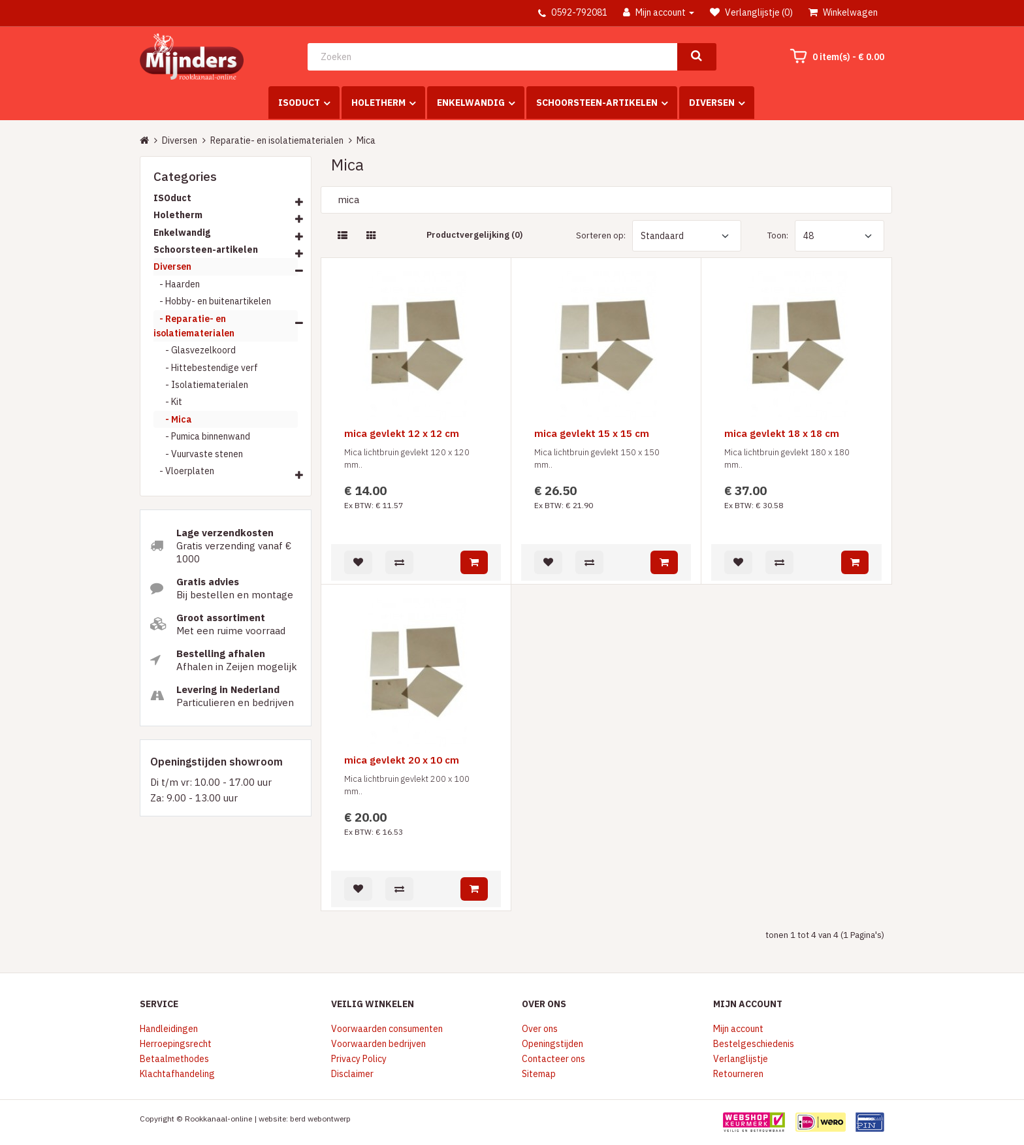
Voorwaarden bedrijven (378, 1044)
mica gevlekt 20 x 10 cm (401, 760)
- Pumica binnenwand (201, 436)
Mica (366, 140)
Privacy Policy (359, 1059)
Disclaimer (352, 1074)
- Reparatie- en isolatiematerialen (193, 326)
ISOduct (299, 102)
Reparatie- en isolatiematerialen (277, 140)
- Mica (172, 419)
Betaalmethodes (174, 1059)
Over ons (540, 1029)
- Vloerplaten (183, 471)
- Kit (167, 402)
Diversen (712, 102)
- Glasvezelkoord (194, 350)
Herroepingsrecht (176, 1044)
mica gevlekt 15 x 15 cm (591, 434)
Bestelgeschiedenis (753, 1044)
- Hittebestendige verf (205, 368)
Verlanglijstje (740, 1059)
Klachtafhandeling (177, 1074)
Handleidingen (169, 1029)
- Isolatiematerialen (200, 385)
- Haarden (176, 284)
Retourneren (738, 1074)
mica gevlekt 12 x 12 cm (401, 434)
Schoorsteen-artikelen (597, 102)
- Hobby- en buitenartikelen (212, 301)
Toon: (777, 235)
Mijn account (738, 1029)
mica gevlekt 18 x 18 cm (781, 434)
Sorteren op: (601, 235)
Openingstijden (552, 1044)
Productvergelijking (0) (474, 234)
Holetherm (378, 102)
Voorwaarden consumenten (387, 1029)
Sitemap (539, 1074)
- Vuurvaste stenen (198, 454)
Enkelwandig (471, 102)
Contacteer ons (553, 1059)
